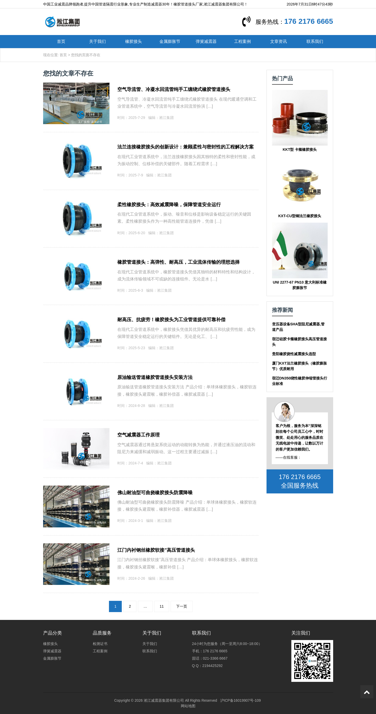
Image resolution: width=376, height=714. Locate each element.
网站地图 (188, 706)
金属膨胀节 (169, 41)
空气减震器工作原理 (138, 434)
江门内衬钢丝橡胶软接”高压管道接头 (156, 550)
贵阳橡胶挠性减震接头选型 (294, 354)
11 (162, 606)
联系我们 (314, 41)
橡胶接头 (133, 41)
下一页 (181, 606)
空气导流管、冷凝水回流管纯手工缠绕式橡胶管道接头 (173, 89)
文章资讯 (278, 41)
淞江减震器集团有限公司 (164, 700)
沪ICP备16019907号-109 (240, 700)
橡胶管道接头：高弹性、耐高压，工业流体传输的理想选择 (178, 262)
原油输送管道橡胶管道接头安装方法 (155, 377)
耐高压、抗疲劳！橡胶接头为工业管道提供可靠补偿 (171, 319)
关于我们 (97, 41)
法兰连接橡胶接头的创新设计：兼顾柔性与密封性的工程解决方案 (185, 146)
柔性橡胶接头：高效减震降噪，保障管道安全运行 (169, 204)
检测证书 (100, 644)
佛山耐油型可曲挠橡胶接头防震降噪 (155, 492)
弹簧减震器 (206, 41)
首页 (61, 41)
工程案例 (242, 41)
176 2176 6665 (308, 21)
